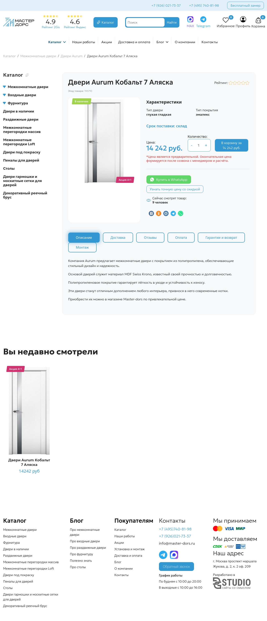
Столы (9, 168)
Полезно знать (81, 561)
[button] (258, 20)
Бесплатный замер (245, 5)
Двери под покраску (21, 152)
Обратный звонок (176, 566)
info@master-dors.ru (177, 543)
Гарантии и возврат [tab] (221, 237)
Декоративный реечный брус (25, 195)
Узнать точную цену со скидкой (175, 189)
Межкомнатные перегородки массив (22, 129)
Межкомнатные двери (25, 87)
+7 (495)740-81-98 (175, 529)
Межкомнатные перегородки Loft (19, 142)
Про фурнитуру (81, 554)
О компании (185, 42)
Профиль (243, 26)
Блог (160, 42)
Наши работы (83, 42)
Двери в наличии (18, 111)
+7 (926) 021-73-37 (166, 5)
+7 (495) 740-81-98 (204, 5)
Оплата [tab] (181, 237)
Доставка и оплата (134, 42)
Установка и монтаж (129, 549)
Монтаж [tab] (82, 247)
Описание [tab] (84, 237)
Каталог (108, 22)
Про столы (78, 567)
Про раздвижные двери (88, 548)
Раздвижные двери (20, 119)
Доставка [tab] (118, 237)
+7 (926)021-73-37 (175, 536)
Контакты (210, 42)
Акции (106, 42)
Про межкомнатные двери (85, 532)
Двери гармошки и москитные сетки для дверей (22, 180)
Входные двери (19, 95)
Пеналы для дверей (21, 160)
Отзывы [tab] (150, 237)
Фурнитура (15, 103)
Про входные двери (85, 541)
